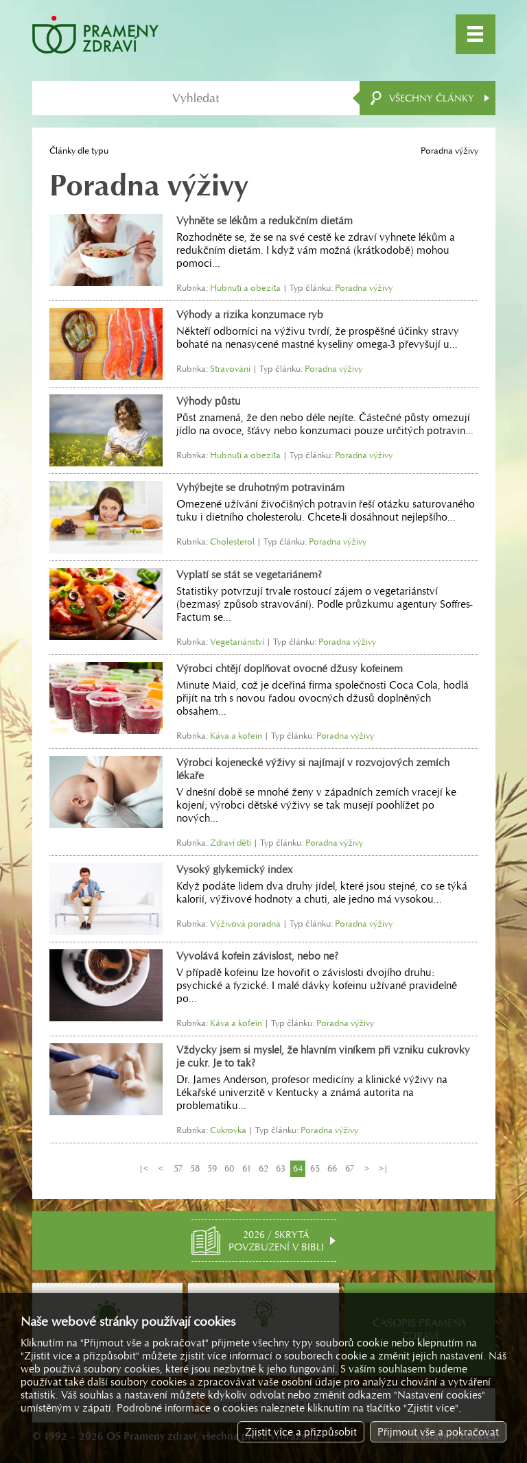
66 (332, 1168)
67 (349, 1168)
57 (178, 1168)
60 (229, 1168)
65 (315, 1168)
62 (263, 1168)
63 (280, 1168)
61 (246, 1168)
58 (195, 1168)
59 (212, 1168)
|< (143, 1168)
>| (383, 1168)
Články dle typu (78, 150)
